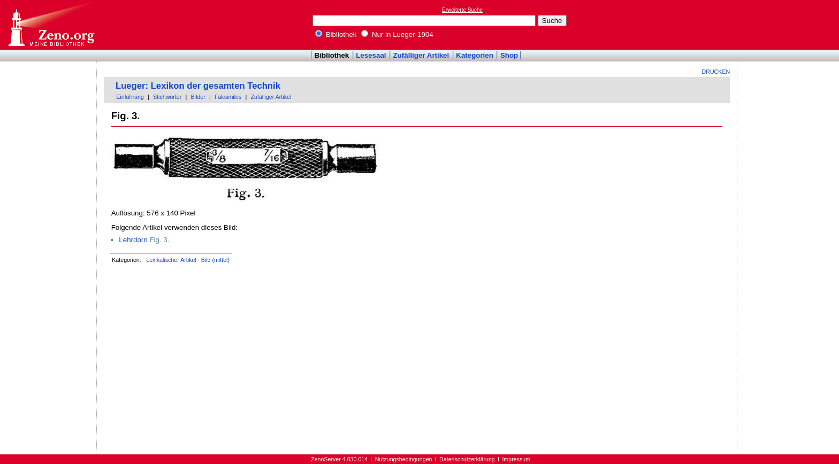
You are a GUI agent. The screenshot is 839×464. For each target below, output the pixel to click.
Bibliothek (336, 34)
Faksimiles (228, 97)
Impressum (516, 459)
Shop (509, 55)
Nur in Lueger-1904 (397, 34)
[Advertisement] (790, 25)
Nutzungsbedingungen (403, 459)
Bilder (197, 97)
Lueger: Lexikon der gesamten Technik (198, 86)
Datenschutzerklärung (467, 459)
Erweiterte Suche (462, 10)
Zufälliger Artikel (421, 55)
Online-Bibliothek (51, 25)
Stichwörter (167, 97)
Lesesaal (371, 55)
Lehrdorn (133, 240)
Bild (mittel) (215, 260)
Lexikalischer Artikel (171, 260)
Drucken (716, 71)
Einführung (130, 97)
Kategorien (474, 55)
